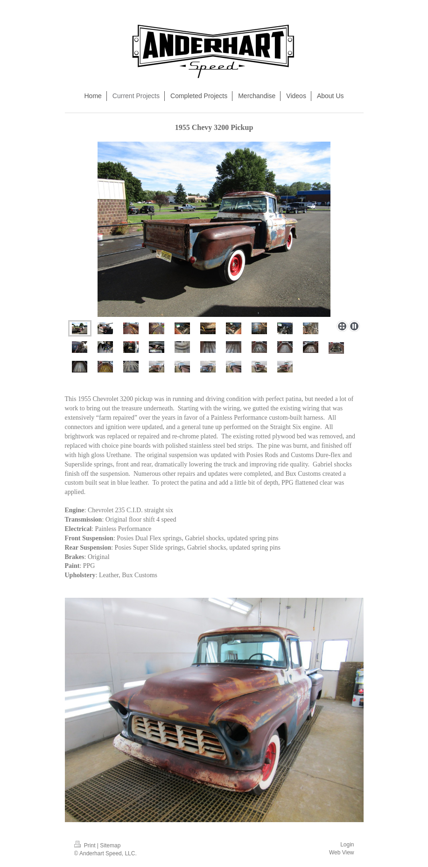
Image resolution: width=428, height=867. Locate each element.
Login (347, 844)
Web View (341, 852)
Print (85, 845)
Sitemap (110, 845)
